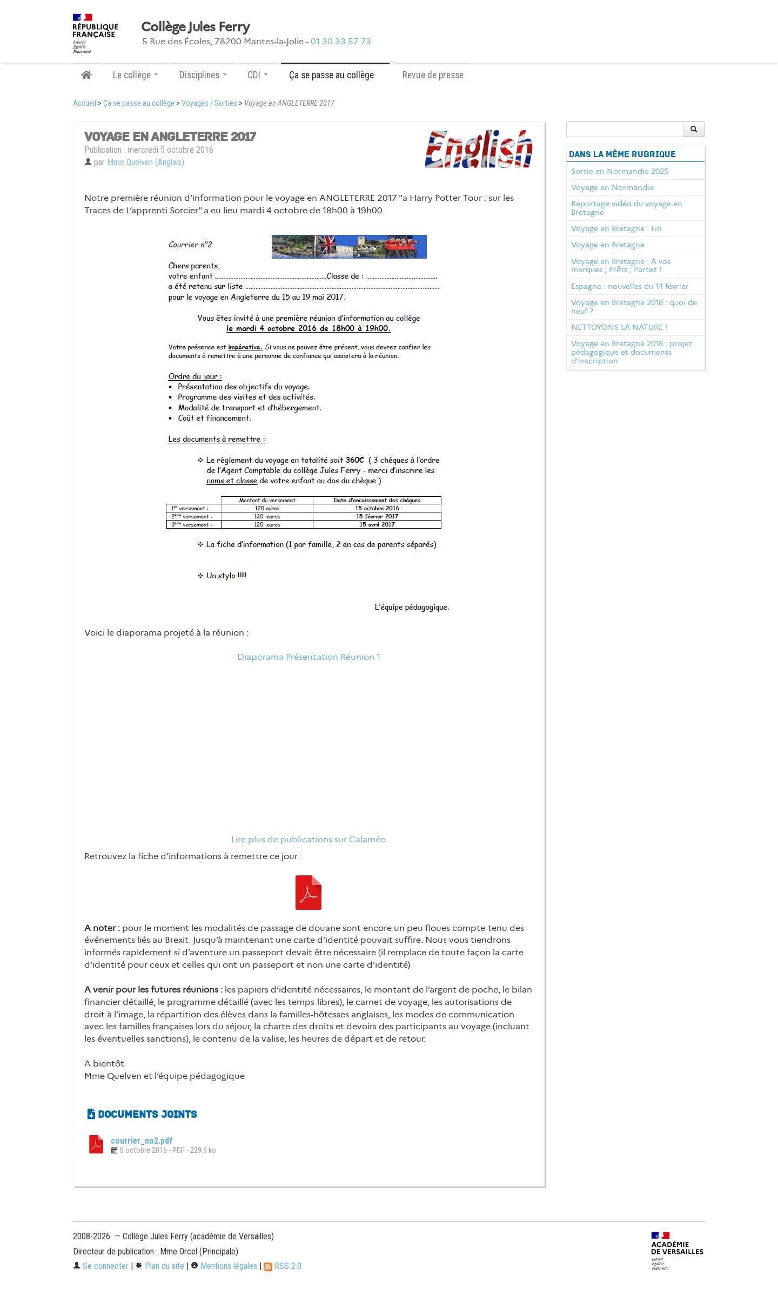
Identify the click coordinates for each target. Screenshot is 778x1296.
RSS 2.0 (282, 1266)
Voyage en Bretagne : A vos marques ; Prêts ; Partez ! (620, 265)
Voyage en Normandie (612, 187)
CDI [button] (257, 75)
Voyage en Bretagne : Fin (616, 228)
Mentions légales (224, 1266)
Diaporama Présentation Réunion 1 (308, 657)
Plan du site (159, 1266)
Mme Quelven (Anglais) (145, 162)
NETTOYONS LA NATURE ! (619, 327)
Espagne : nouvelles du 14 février (630, 286)
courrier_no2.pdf (142, 1141)
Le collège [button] (135, 75)
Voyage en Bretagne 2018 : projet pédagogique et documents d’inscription (631, 352)
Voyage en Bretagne (608, 244)
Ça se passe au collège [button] (335, 75)
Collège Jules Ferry (195, 27)
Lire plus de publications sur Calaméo (308, 839)
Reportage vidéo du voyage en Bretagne (626, 208)
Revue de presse (433, 75)
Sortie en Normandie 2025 (619, 171)
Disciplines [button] (203, 75)
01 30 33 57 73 (341, 41)
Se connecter (101, 1266)
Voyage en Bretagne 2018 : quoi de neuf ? (634, 307)
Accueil (84, 103)
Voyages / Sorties (209, 103)
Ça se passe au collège (139, 103)
